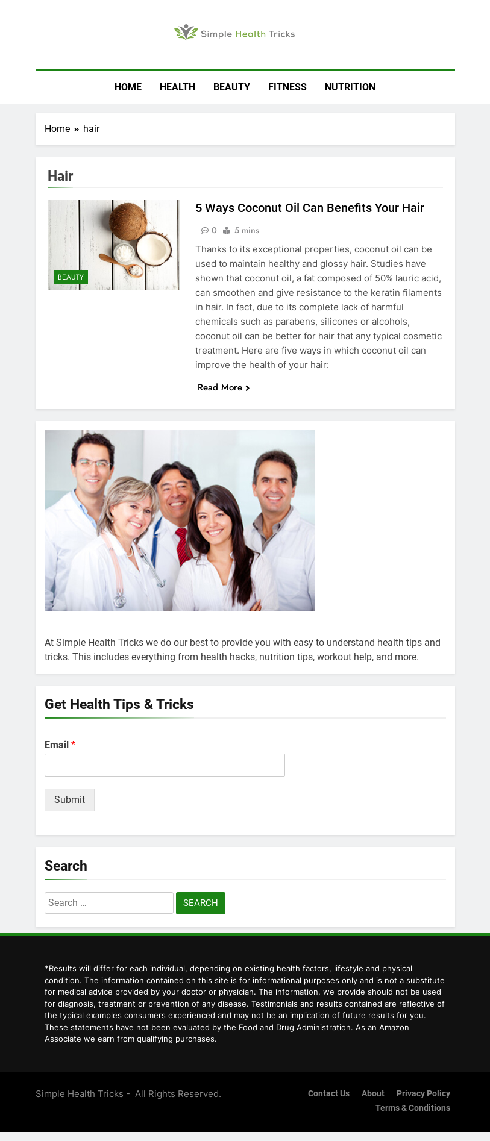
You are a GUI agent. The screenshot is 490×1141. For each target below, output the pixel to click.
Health (177, 87)
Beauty (231, 87)
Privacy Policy (423, 1094)
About (373, 1094)
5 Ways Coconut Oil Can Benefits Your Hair (309, 208)
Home (128, 87)
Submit (69, 799)
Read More (224, 387)
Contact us (329, 1094)
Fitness (287, 87)
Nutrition (350, 87)
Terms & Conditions (412, 1108)
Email (60, 745)
